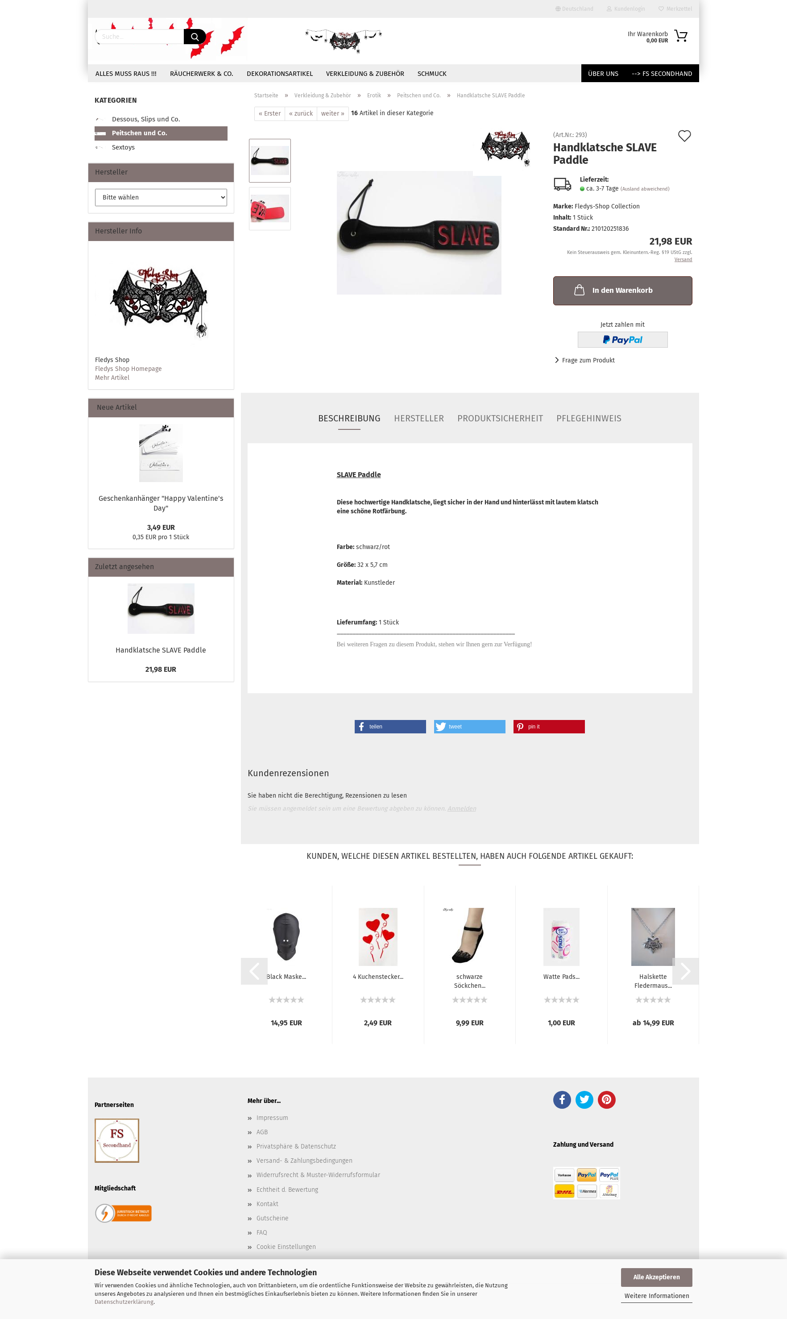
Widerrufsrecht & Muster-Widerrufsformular (318, 1175)
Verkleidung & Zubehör (365, 74)
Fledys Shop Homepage (128, 369)
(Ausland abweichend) (645, 189)
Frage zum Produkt (588, 360)
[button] (390, 726)
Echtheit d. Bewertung (287, 1190)
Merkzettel (675, 9)
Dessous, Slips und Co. (137, 119)
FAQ (262, 1232)
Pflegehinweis (588, 418)
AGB (262, 1132)
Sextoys (115, 147)
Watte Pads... (561, 977)
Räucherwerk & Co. (201, 74)
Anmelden (461, 808)
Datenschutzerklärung (124, 1301)
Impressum (272, 1118)
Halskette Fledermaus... (653, 980)
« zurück (301, 113)
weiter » (332, 113)
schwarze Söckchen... (469, 980)
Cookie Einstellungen (286, 1247)
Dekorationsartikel (280, 74)
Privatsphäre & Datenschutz (296, 1146)
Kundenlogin (626, 9)
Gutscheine (273, 1218)
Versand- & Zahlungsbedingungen (304, 1161)
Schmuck (432, 74)
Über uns (603, 74)
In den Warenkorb (612, 290)
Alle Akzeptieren (657, 1277)
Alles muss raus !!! (126, 74)
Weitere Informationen (657, 1296)
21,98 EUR (160, 669)
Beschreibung (349, 418)
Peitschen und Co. (131, 133)
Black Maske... (286, 977)
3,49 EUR (161, 527)
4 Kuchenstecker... (378, 977)
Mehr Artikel (112, 378)
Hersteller (419, 418)
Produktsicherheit (500, 418)
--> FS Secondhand (662, 74)
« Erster (270, 113)
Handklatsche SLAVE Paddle (161, 650)
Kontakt (267, 1204)
